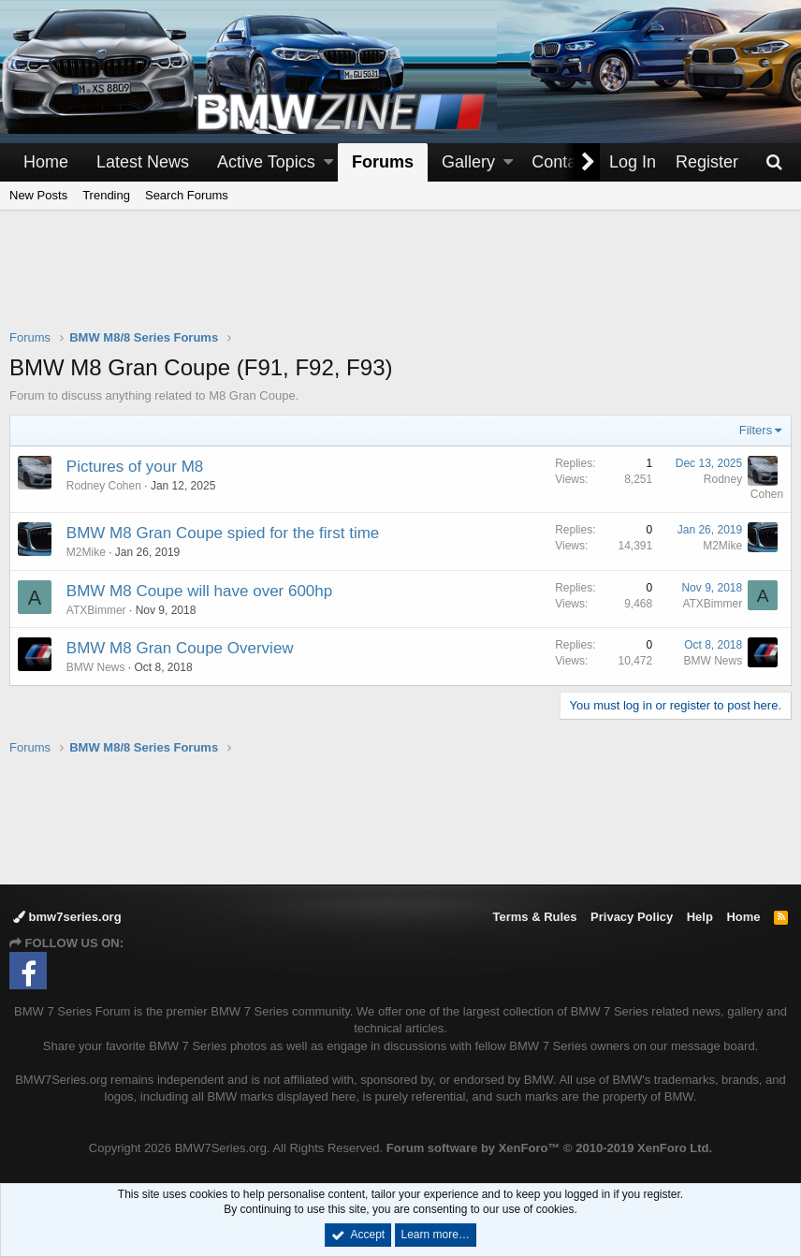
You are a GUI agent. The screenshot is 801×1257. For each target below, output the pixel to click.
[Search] (774, 162)
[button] (328, 162)
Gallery (468, 162)
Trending (106, 195)
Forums (383, 162)
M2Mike (86, 552)
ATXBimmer (96, 610)
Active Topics (266, 162)
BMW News (95, 667)
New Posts (38, 195)
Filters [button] (755, 430)
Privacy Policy (631, 917)
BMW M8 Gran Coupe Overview (180, 648)
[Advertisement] (400, 282)
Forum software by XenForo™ (549, 1148)
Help (700, 917)
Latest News (142, 162)
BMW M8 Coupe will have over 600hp (199, 591)
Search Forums (186, 195)
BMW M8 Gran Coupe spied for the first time (222, 533)
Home (45, 162)
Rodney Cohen (103, 485)
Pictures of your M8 (134, 466)
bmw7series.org (67, 917)
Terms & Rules (534, 917)
